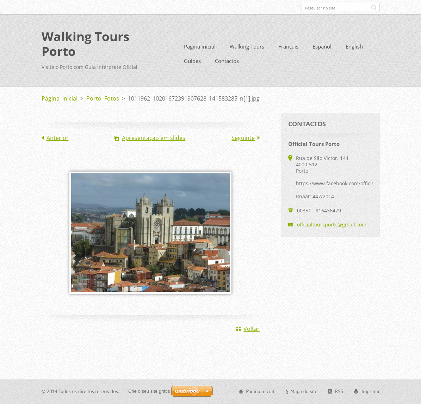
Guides (192, 60)
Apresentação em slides (153, 138)
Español (322, 46)
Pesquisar (374, 7)
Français (288, 46)
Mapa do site (303, 391)
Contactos (227, 60)
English (354, 46)
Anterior (58, 138)
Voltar (251, 329)
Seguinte (243, 138)
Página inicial (200, 46)
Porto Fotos (102, 98)
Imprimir (370, 391)
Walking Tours (247, 46)
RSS (339, 391)
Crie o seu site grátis (149, 391)
